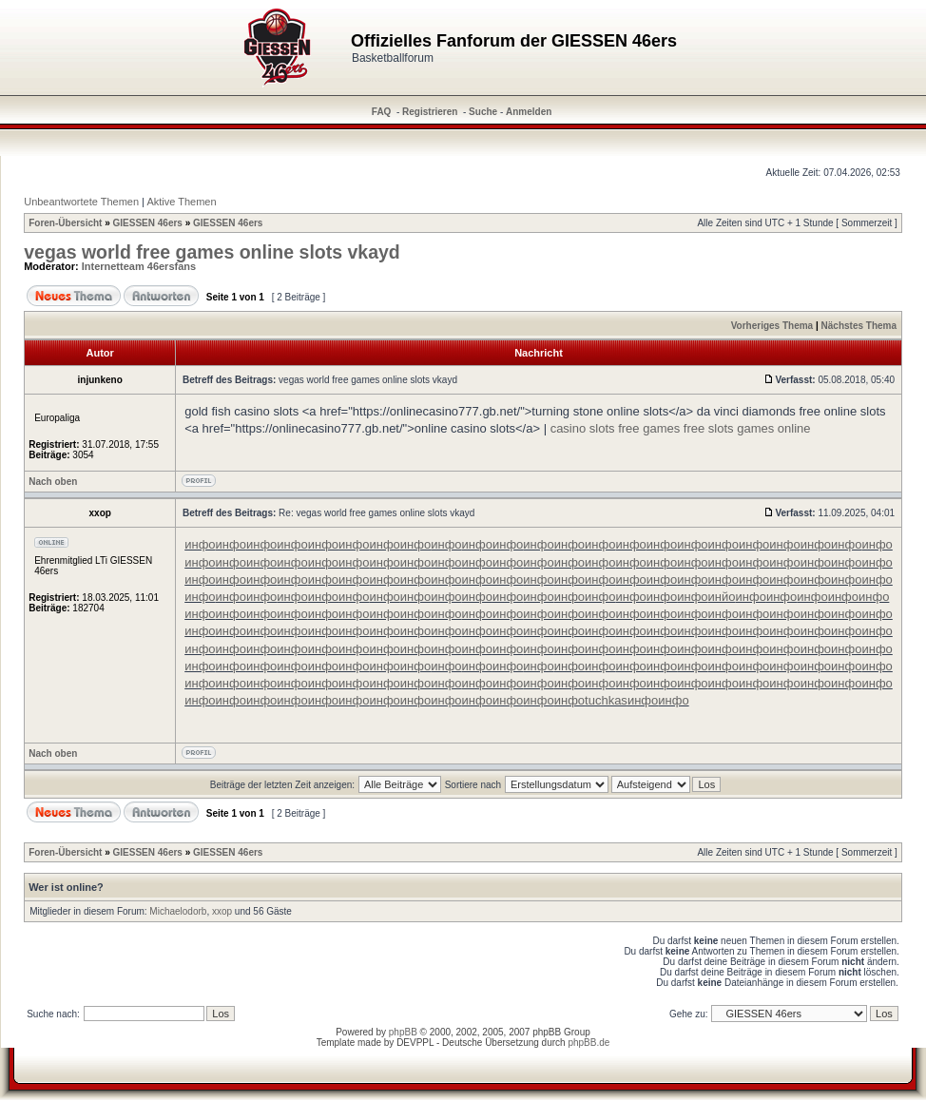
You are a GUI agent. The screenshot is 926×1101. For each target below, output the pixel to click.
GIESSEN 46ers (148, 223)
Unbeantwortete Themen (81, 201)
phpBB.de (588, 1042)
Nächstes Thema (859, 325)
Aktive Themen (181, 201)
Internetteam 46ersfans (139, 266)
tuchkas (606, 700)
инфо (199, 544)
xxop (222, 911)
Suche (483, 111)
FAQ (382, 111)
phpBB (403, 1032)
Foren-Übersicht (65, 223)
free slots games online (747, 428)
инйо (722, 596)
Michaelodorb (177, 911)
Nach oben (53, 481)
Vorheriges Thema (772, 325)
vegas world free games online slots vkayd (212, 251)
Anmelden (528, 111)
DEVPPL (415, 1042)
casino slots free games (615, 428)
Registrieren (429, 111)
